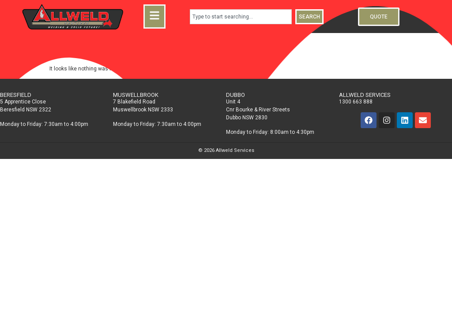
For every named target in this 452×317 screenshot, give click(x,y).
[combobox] (241, 16)
